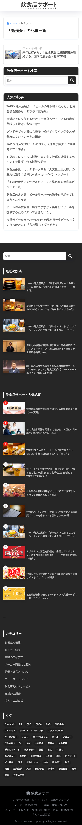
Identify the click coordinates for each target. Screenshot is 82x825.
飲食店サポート (41, 793)
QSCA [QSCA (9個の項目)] (39, 724)
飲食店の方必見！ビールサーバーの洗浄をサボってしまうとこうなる (41, 197)
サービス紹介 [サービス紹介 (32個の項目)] (11, 737)
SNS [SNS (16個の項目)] (48, 724)
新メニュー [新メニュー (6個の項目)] (10, 756)
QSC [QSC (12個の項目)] (28, 724)
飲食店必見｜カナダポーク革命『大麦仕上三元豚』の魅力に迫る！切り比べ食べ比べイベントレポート (41, 172)
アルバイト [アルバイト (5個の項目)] (10, 730)
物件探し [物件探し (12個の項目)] (56, 762)
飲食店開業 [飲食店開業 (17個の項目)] (18, 775)
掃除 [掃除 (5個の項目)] (41, 749)
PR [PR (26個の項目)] (20, 724)
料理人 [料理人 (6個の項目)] (59, 749)
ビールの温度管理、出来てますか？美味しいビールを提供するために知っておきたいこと (41, 210)
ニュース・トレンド (17, 679)
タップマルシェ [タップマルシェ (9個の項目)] (40, 737)
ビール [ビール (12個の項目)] (55, 737)
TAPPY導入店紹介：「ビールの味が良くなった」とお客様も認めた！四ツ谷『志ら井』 (41, 109)
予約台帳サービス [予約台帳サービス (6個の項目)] (13, 743)
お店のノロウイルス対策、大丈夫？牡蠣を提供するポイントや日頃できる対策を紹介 (41, 159)
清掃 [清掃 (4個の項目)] (20, 762)
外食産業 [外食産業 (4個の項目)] (63, 743)
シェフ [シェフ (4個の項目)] (25, 737)
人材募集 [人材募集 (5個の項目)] (39, 743)
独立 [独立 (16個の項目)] (67, 762)
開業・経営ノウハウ (17, 671)
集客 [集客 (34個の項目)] (7, 775)
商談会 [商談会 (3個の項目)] (51, 743)
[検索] (72, 80)
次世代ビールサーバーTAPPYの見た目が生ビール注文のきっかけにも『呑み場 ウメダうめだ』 (41, 222)
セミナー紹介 (13, 650)
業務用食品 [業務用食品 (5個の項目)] (36, 756)
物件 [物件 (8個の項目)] (46, 762)
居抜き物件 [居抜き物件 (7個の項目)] (29, 749)
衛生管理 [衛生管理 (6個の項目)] (39, 768)
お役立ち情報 (13, 642)
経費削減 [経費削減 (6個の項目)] (17, 768)
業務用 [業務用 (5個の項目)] (23, 756)
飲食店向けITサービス (18, 686)
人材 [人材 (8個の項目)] (28, 743)
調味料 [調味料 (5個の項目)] (51, 768)
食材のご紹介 (13, 693)
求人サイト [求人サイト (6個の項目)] (70, 756)
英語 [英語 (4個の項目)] (28, 768)
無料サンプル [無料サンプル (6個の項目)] (32, 762)
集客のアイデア (14, 657)
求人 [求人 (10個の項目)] (58, 756)
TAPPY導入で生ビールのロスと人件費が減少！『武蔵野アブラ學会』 (41, 147)
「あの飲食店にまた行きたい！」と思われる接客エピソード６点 (41, 184)
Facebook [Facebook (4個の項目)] (10, 724)
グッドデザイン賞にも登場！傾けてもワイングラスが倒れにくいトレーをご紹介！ (41, 134)
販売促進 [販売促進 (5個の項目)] (63, 768)
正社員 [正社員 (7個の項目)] (49, 756)
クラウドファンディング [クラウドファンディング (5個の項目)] (31, 730)
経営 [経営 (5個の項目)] (7, 768)
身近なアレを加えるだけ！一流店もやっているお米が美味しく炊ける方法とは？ (41, 121)
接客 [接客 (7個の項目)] (50, 749)
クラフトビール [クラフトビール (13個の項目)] (55, 730)
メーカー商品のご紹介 (18, 664)
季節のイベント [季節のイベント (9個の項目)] (12, 749)
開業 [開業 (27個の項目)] (74, 768)
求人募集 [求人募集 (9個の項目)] (9, 762)
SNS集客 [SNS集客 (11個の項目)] (59, 724)
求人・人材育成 (14, 701)
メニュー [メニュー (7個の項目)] (67, 737)
